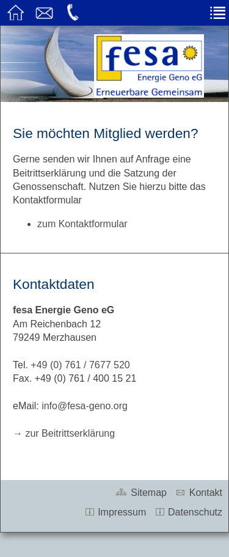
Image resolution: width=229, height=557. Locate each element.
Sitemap (140, 492)
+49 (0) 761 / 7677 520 (80, 365)
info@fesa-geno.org (85, 406)
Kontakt (198, 492)
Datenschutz (188, 512)
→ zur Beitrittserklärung (64, 433)
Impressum (115, 512)
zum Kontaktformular (82, 224)
